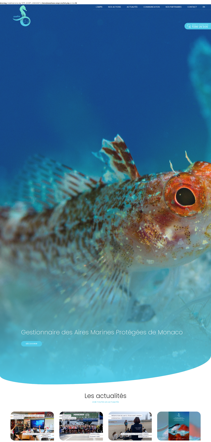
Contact (192, 7)
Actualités (132, 7)
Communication (151, 7)
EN (204, 7)
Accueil (21, 15)
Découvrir (31, 343)
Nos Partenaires (174, 7)
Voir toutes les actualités (105, 402)
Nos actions (114, 7)
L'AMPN (99, 7)
